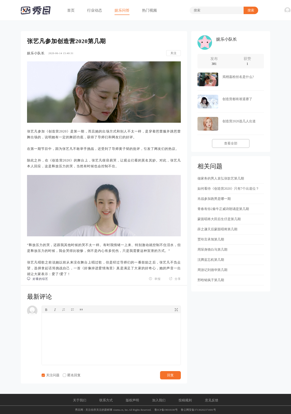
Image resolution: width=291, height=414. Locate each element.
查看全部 (230, 143)
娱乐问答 (122, 10)
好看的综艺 (37, 278)
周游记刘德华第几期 (212, 270)
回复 (170, 375)
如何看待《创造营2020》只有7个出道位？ (228, 188)
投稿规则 (185, 400)
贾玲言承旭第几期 (210, 239)
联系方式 (106, 400)
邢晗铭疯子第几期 (210, 280)
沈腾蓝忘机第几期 (210, 259)
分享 (175, 278)
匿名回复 (72, 375)
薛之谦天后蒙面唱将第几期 (217, 229)
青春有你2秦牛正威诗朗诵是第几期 (223, 209)
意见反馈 (211, 400)
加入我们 (158, 400)
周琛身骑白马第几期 (212, 249)
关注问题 (50, 375)
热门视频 (149, 10)
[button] (46, 309)
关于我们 (79, 400)
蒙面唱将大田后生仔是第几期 (219, 219)
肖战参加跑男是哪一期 (214, 198)
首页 (71, 10)
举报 (155, 278)
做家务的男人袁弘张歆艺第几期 (220, 178)
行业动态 (94, 10)
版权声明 (132, 400)
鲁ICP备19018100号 (166, 409)
